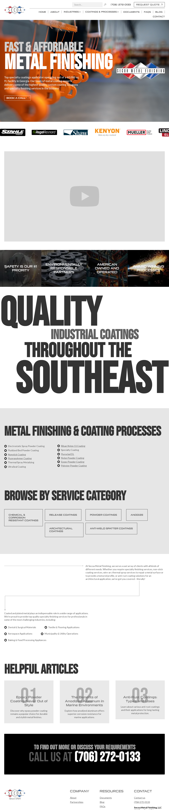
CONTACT (159, 16)
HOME (42, 12)
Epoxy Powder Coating (72, 461)
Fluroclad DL (67, 454)
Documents (106, 797)
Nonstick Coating (17, 454)
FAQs (102, 806)
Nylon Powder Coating (72, 458)
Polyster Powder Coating (74, 465)
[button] (72, 12)
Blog (102, 802)
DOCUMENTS (131, 12)
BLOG (159, 12)
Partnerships (76, 802)
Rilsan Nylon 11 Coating (73, 446)
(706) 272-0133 (120, 4)
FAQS (147, 12)
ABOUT (54, 12)
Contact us (139, 797)
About (73, 797)
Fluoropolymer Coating (20, 458)
